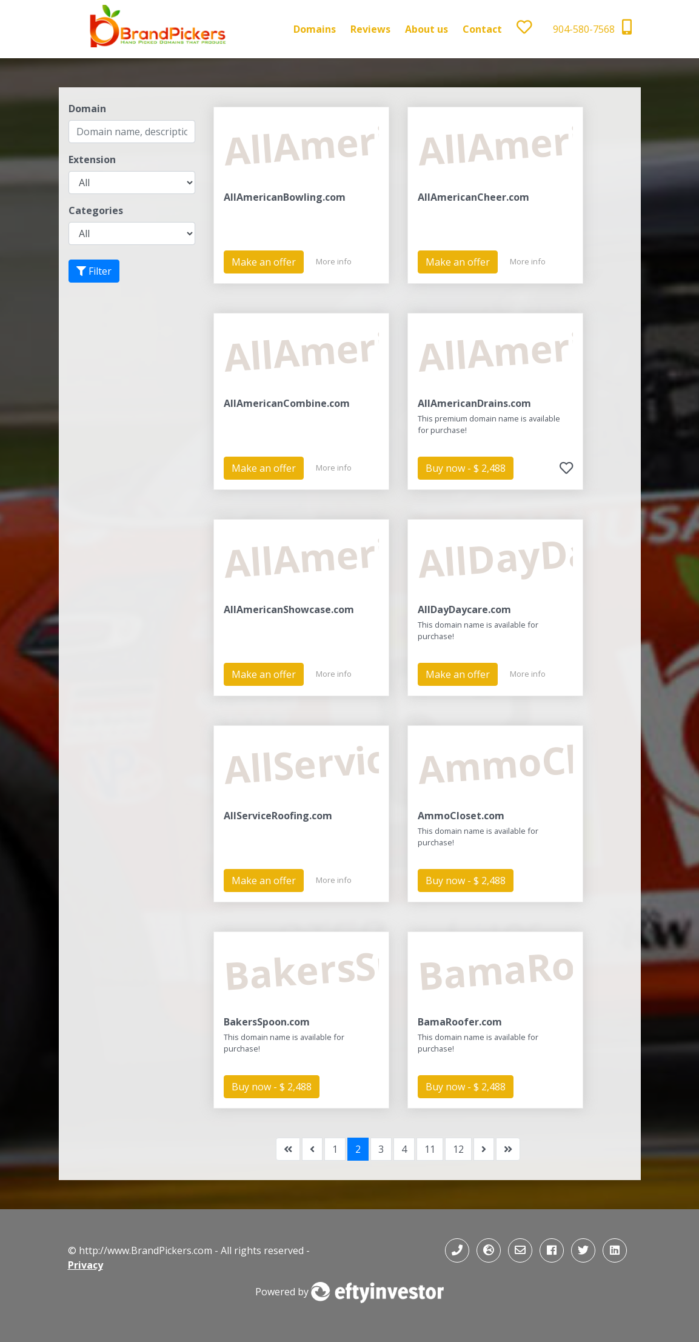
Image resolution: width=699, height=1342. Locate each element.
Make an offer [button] (264, 262)
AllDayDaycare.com (464, 609)
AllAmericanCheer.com (473, 197)
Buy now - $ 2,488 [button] (466, 468)
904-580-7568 (592, 27)
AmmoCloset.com (461, 815)
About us (426, 29)
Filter (94, 271)
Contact (482, 29)
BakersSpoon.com (267, 1021)
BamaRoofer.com (460, 1021)
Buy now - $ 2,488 (466, 880)
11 (429, 1149)
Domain (87, 108)
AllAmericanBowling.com (285, 197)
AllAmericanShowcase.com (289, 609)
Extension (92, 159)
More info (334, 261)
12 (458, 1149)
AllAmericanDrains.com (474, 403)
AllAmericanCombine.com (287, 403)
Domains (314, 29)
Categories (96, 210)
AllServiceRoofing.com (278, 815)
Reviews (370, 29)
